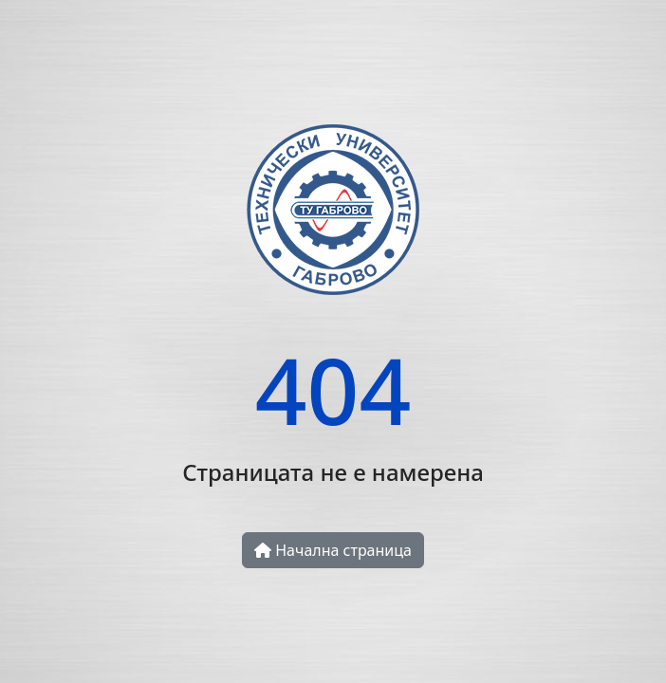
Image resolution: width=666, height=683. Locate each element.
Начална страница (333, 550)
